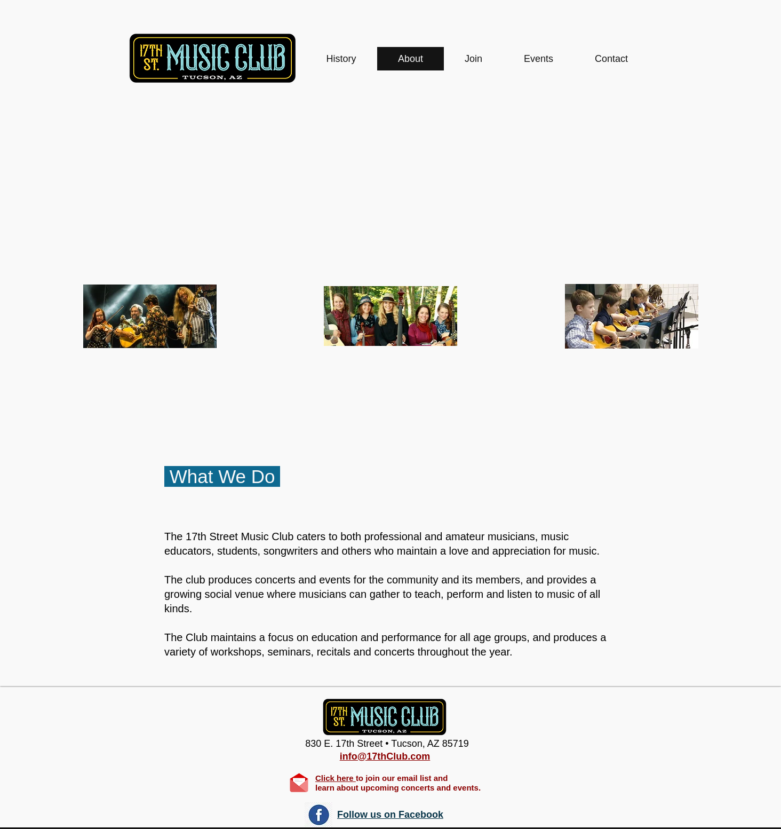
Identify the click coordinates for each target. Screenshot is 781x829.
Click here (335, 778)
